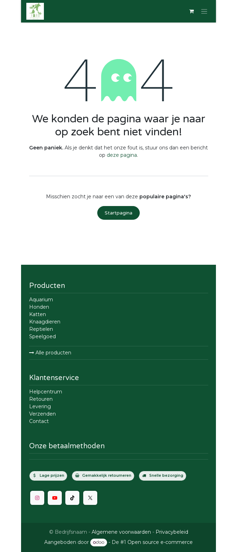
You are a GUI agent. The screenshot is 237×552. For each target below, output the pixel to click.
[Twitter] (90, 498)
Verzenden (42, 414)
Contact (39, 421)
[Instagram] (37, 498)
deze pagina (122, 155)
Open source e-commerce (160, 542)
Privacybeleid (172, 532)
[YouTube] (55, 498)
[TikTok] (72, 498)
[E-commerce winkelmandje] (191, 11)
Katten (37, 314)
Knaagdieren (44, 322)
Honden (39, 307)
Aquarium (41, 299)
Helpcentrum (45, 392)
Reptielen (41, 329)
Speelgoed (42, 336)
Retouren (41, 399)
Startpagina (118, 213)
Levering (40, 406)
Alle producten (50, 352)
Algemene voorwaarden (121, 532)
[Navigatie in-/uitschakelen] (204, 11)
